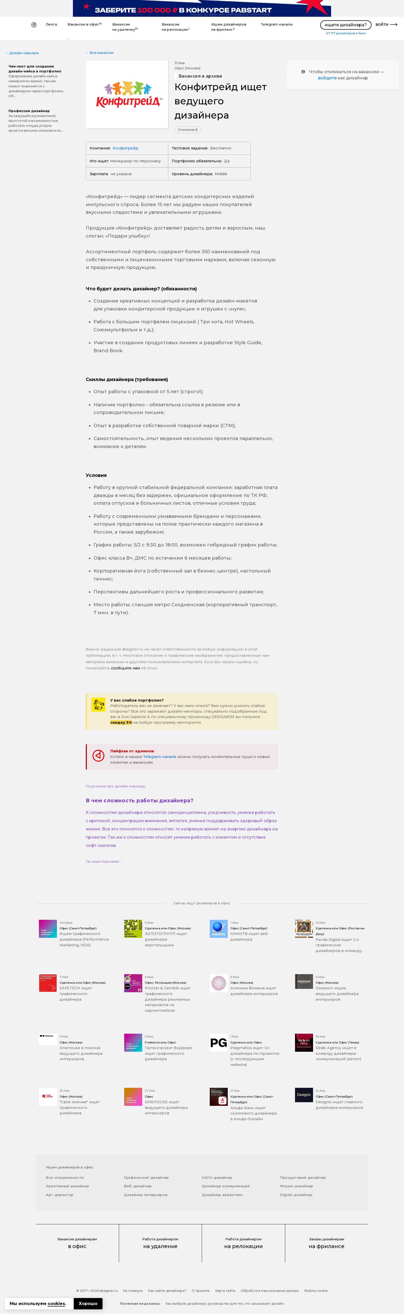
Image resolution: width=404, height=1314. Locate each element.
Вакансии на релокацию (176, 26)
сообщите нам (125, 668)
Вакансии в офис (85, 24)
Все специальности (65, 1177)
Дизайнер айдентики (222, 1195)
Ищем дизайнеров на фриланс (229, 26)
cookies (56, 1303)
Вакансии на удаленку (125, 26)
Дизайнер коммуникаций (226, 1186)
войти (382, 24)
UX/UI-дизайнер (217, 1177)
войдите (327, 77)
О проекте (201, 1291)
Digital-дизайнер (296, 1195)
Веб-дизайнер (138, 1186)
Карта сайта (225, 1291)
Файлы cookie (316, 1291)
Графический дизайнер (146, 1177)
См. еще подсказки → (104, 861)
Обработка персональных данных (270, 1291)
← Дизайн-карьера (22, 53)
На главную (133, 1291)
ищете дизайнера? (346, 24)
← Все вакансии (100, 53)
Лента (51, 24)
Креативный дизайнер (67, 1186)
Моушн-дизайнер (296, 1186)
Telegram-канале (159, 756)
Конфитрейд (125, 148)
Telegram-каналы (277, 24)
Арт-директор (60, 1195)
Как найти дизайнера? (167, 1291)
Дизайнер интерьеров (145, 1195)
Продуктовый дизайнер (303, 1177)
